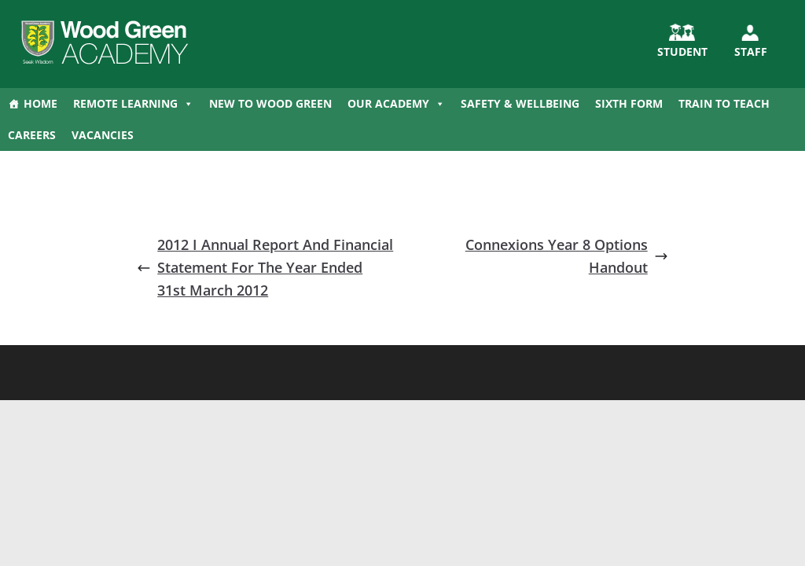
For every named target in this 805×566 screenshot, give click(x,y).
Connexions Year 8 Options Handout (566, 256)
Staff (750, 51)
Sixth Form (629, 103)
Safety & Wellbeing (520, 103)
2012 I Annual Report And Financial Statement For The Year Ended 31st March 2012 (265, 267)
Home (40, 103)
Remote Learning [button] (133, 103)
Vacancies (103, 134)
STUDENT (682, 51)
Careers (32, 134)
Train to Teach (724, 103)
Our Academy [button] (396, 103)
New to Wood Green (270, 103)
